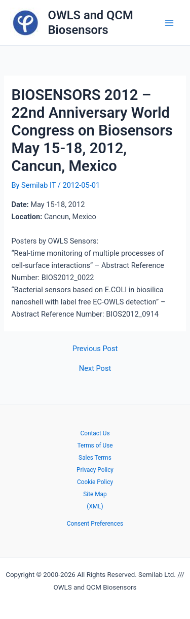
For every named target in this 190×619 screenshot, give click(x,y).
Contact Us (94, 433)
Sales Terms (95, 457)
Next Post (95, 368)
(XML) (95, 506)
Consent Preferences (95, 523)
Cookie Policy (95, 482)
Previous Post (95, 349)
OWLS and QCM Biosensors (90, 22)
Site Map (94, 494)
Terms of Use (94, 445)
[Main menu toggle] (169, 22)
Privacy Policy (95, 469)
